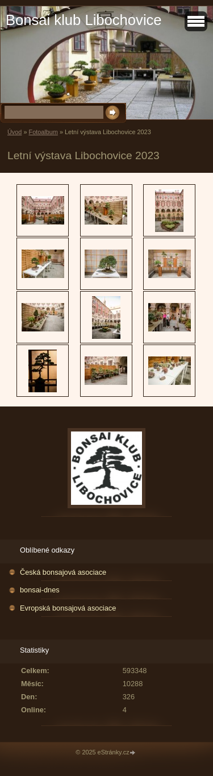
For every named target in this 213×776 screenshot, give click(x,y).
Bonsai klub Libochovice (84, 20)
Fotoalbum (42, 131)
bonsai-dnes (40, 590)
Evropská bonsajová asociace (68, 608)
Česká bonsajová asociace (63, 572)
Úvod (14, 131)
